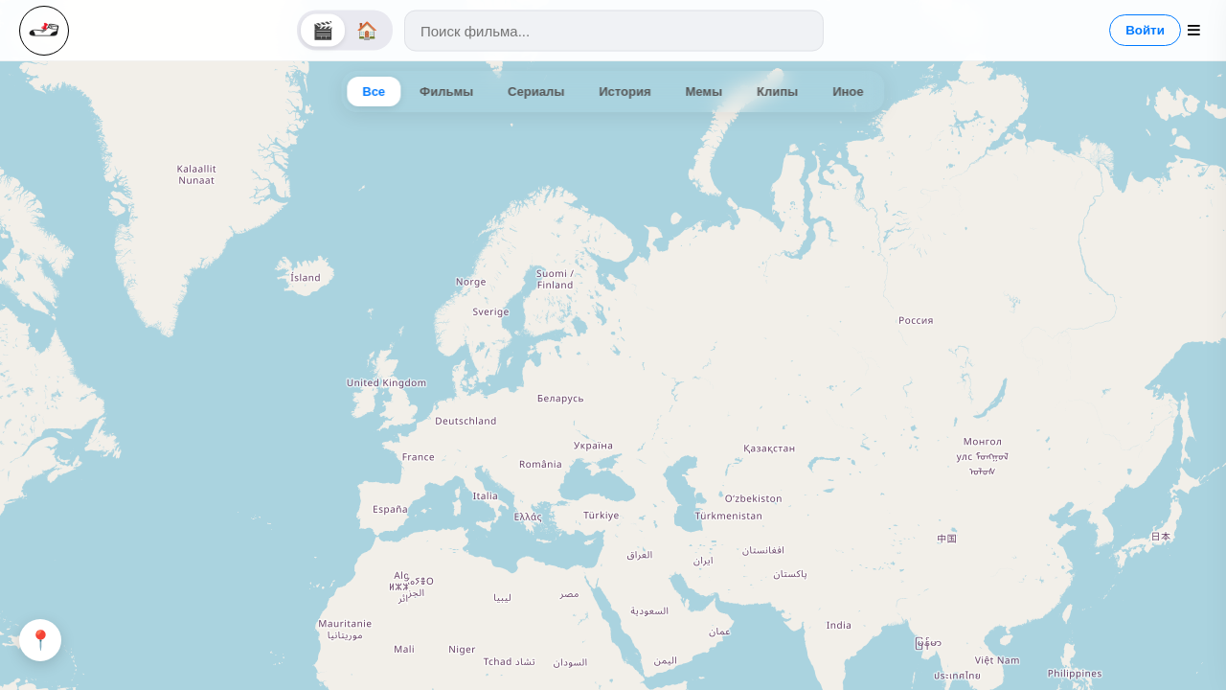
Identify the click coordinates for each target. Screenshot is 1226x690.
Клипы (777, 91)
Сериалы (536, 91)
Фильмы (446, 91)
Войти (1145, 30)
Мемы (704, 91)
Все (373, 91)
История (624, 91)
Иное (847, 91)
